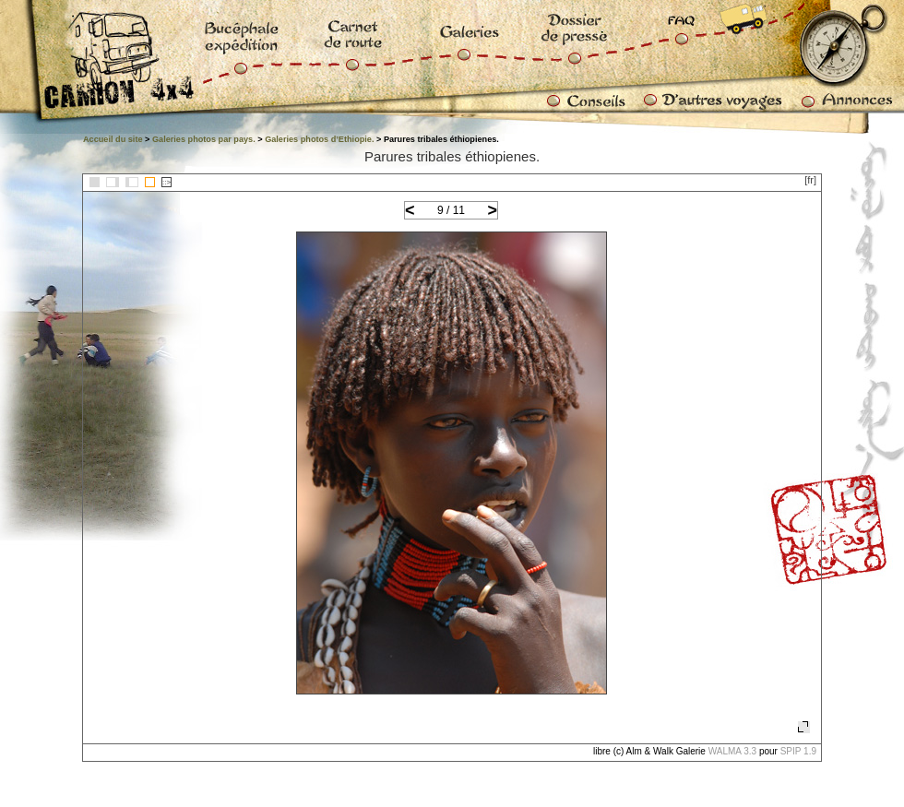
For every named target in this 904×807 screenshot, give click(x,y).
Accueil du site (113, 139)
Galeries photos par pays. (204, 139)
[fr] (810, 179)
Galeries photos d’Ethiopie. (319, 139)
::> (166, 182)
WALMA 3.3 (732, 751)
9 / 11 (451, 210)
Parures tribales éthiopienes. (452, 156)
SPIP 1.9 (798, 751)
